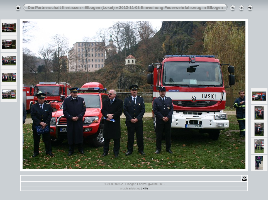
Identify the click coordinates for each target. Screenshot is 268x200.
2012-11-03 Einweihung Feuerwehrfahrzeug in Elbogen (171, 7)
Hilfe (145, 188)
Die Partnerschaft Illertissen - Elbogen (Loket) (71, 7)
